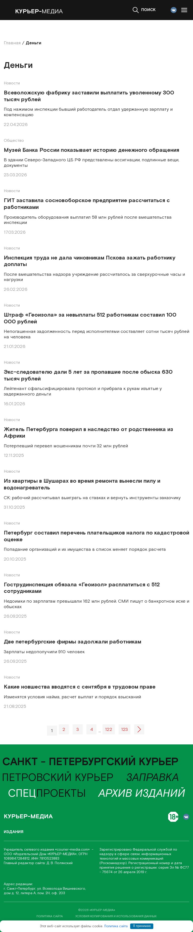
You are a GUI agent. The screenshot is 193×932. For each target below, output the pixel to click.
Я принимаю (142, 926)
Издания (13, 832)
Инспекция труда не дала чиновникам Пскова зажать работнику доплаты (89, 261)
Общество (14, 140)
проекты (47, 794)
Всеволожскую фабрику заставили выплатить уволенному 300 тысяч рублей (89, 96)
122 (108, 729)
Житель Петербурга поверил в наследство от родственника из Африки (88, 433)
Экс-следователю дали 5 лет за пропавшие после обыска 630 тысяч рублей (88, 375)
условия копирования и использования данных (116, 916)
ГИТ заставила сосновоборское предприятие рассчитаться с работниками (87, 204)
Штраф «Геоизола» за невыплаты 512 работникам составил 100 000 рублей (90, 318)
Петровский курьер (58, 778)
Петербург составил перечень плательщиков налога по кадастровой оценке (96, 536)
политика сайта (49, 916)
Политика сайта (116, 926)
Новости (12, 83)
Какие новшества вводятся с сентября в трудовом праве (80, 687)
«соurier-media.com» (73, 849)
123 (124, 729)
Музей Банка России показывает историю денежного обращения (91, 150)
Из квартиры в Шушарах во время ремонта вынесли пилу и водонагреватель (82, 484)
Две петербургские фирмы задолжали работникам (72, 642)
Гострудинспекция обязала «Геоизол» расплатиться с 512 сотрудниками (82, 588)
